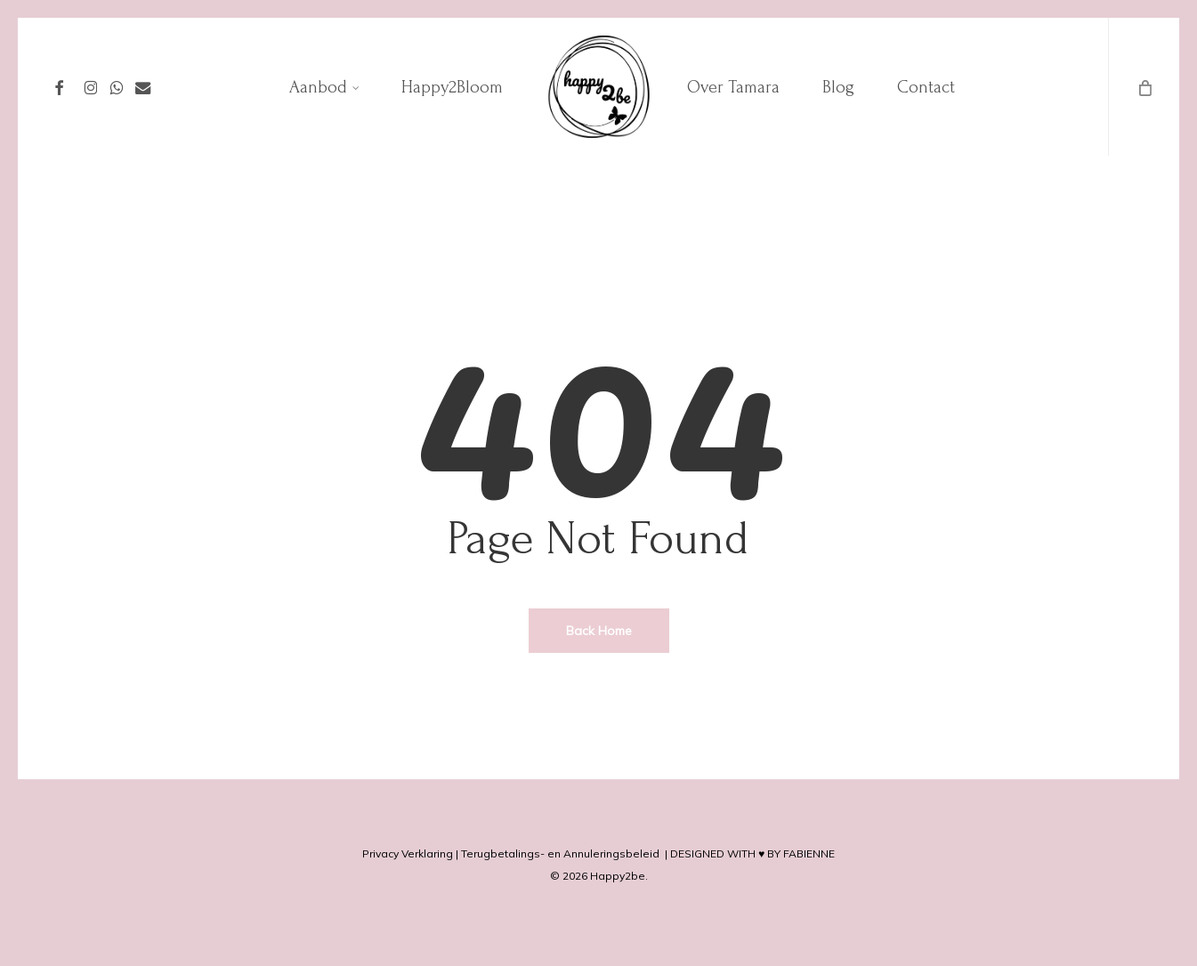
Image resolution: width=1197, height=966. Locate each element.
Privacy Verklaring (407, 853)
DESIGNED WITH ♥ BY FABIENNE (752, 853)
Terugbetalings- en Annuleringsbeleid (560, 853)
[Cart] (1143, 87)
